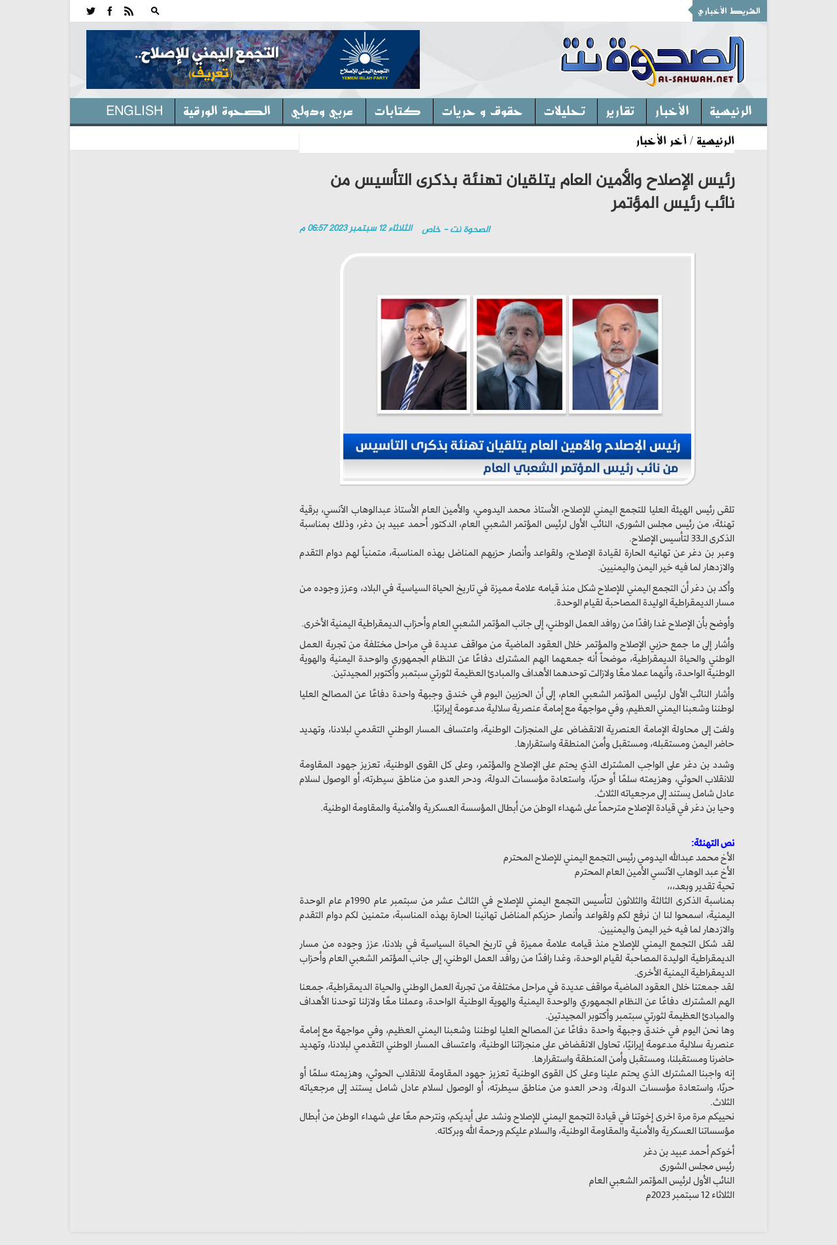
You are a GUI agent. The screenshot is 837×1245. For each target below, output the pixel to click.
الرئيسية (730, 110)
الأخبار (672, 110)
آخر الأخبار (661, 140)
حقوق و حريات (482, 110)
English (134, 110)
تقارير (620, 110)
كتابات (397, 110)
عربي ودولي (322, 110)
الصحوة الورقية (227, 110)
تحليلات (564, 110)
